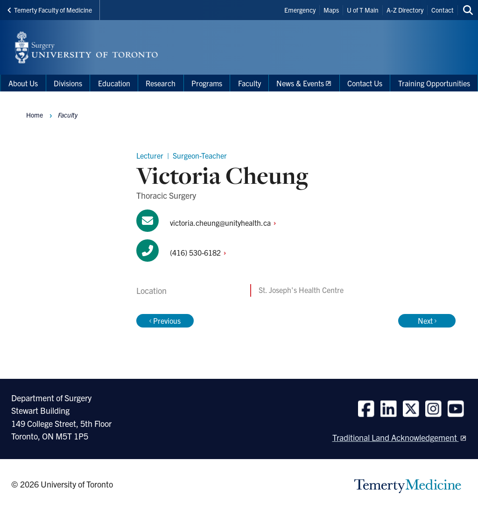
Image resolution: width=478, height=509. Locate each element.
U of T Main (363, 10)
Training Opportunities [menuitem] (434, 83)
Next (427, 320)
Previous (165, 320)
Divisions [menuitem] (68, 83)
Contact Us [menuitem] (364, 83)
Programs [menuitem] (206, 83)
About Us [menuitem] (23, 83)
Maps (331, 10)
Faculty (67, 115)
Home (34, 115)
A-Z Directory (405, 10)
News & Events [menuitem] (300, 83)
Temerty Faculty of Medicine (49, 10)
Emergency (300, 10)
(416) (200, 252)
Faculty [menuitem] (249, 83)
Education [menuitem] (114, 83)
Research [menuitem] (161, 83)
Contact (442, 10)
